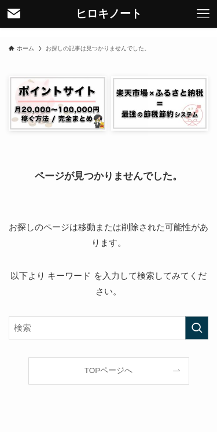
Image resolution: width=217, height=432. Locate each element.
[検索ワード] (108, 327)
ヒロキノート (109, 14)
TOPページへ (108, 370)
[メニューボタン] (203, 14)
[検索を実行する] (196, 327)
